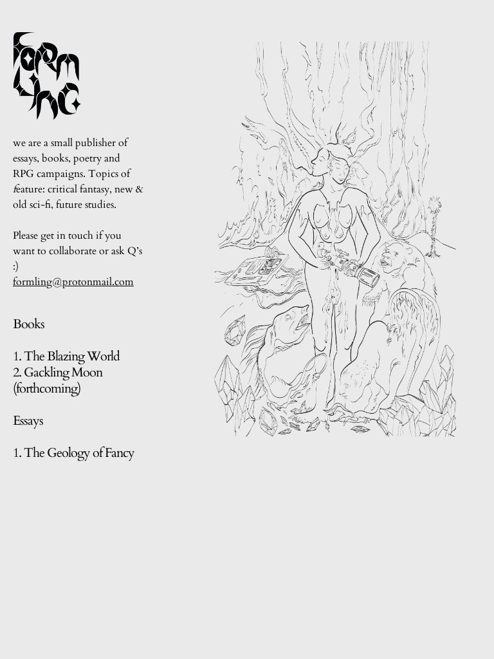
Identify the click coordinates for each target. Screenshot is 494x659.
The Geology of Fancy (80, 452)
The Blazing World (72, 356)
